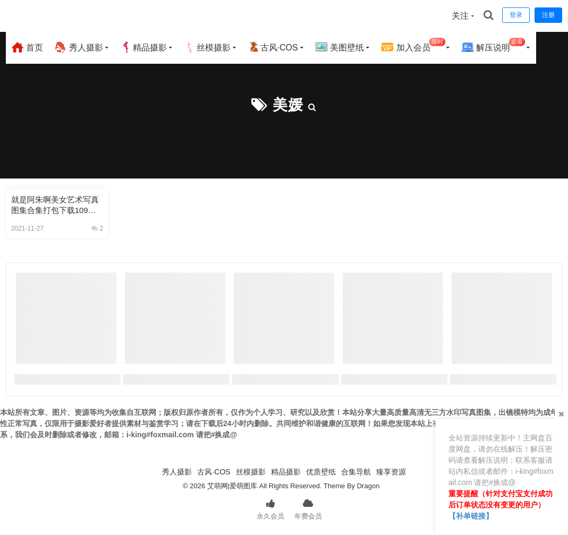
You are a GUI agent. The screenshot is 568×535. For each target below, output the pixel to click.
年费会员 (308, 508)
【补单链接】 (470, 516)
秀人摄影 (78, 47)
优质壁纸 (321, 472)
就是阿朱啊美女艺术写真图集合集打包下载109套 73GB (57, 205)
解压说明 (493, 46)
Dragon (368, 486)
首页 (27, 47)
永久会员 (270, 508)
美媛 (288, 105)
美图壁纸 (339, 47)
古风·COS (273, 47)
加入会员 (413, 46)
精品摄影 (143, 47)
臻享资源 (391, 472)
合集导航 (356, 472)
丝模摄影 (207, 47)
